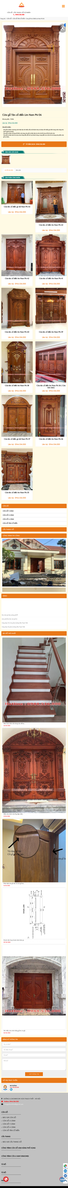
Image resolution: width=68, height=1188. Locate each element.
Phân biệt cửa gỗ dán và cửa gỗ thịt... (14, 883)
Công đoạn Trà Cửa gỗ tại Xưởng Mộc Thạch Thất (15, 623)
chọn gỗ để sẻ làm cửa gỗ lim (9, 619)
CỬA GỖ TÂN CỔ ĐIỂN (19, 18)
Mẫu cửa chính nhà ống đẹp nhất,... (14, 814)
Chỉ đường (65, 1166)
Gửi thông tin (34, 1074)
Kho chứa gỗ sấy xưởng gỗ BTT (10, 615)
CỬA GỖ (9, 18)
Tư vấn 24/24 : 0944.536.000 (34, 144)
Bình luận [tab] (18, 170)
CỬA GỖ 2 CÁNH (8, 515)
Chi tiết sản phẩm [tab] (9, 170)
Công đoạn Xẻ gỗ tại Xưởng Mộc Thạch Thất (13, 627)
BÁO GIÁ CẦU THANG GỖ (12, 1142)
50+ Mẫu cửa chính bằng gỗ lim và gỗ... (15, 1030)
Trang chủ (2, 18)
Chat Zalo (65, 1171)
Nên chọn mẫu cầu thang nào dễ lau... (14, 723)
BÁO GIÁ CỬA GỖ (9, 1117)
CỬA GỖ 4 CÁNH (8, 519)
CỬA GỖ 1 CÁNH (8, 511)
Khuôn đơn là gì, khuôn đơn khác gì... (14, 940)
